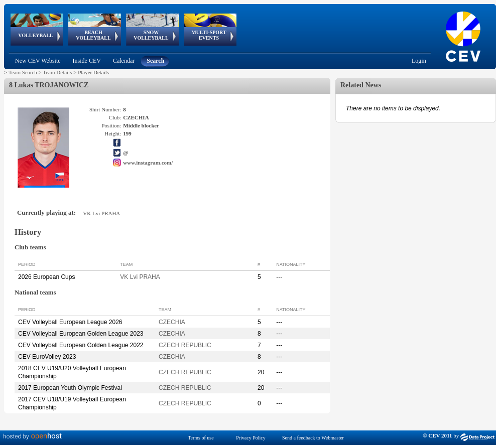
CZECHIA (172, 322)
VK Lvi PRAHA (140, 276)
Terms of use (201, 437)
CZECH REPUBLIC (185, 345)
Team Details (57, 72)
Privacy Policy (251, 437)
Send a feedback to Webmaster (313, 437)
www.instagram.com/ (148, 163)
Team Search (23, 72)
